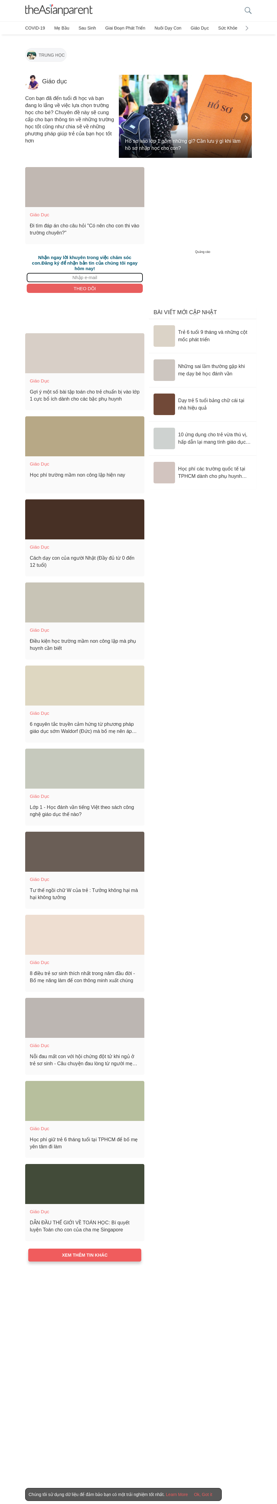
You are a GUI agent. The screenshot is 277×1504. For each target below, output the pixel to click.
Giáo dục (192, 28)
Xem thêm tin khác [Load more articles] (85, 1252)
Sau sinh (84, 28)
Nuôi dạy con (161, 28)
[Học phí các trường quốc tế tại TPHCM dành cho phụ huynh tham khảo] (203, 469)
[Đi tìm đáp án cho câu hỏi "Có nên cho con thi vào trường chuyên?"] (84, 184)
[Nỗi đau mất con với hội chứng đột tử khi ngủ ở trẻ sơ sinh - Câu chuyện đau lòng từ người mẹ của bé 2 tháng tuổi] (84, 1014)
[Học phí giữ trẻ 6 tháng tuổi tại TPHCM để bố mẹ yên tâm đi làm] (84, 1098)
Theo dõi (85, 285)
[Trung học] (46, 52)
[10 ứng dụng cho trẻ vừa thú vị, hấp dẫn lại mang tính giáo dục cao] (203, 435)
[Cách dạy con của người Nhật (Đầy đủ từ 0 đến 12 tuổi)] (84, 516)
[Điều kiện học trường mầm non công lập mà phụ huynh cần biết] (84, 599)
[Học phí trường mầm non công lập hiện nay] (84, 433)
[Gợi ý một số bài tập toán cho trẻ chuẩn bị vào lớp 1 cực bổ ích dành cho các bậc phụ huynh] (84, 350)
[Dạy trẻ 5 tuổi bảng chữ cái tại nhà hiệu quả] (203, 401)
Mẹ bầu (60, 28)
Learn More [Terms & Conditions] (177, 1494)
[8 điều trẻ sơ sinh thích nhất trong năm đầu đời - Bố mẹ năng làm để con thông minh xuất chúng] (84, 931)
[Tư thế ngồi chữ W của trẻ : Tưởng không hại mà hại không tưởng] (84, 848)
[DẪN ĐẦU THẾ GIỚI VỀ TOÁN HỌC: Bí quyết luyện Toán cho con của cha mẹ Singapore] (84, 1181)
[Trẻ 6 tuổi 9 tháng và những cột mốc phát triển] (203, 333)
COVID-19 (35, 28)
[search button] (248, 10)
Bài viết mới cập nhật (185, 309)
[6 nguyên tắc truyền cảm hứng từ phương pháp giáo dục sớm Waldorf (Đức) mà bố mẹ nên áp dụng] (84, 682)
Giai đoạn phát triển (120, 28)
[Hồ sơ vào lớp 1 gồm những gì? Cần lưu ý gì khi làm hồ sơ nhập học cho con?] (185, 113)
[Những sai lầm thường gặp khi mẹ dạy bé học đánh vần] (203, 367)
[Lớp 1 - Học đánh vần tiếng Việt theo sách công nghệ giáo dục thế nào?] (84, 765)
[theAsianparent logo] (59, 10)
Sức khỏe (218, 28)
